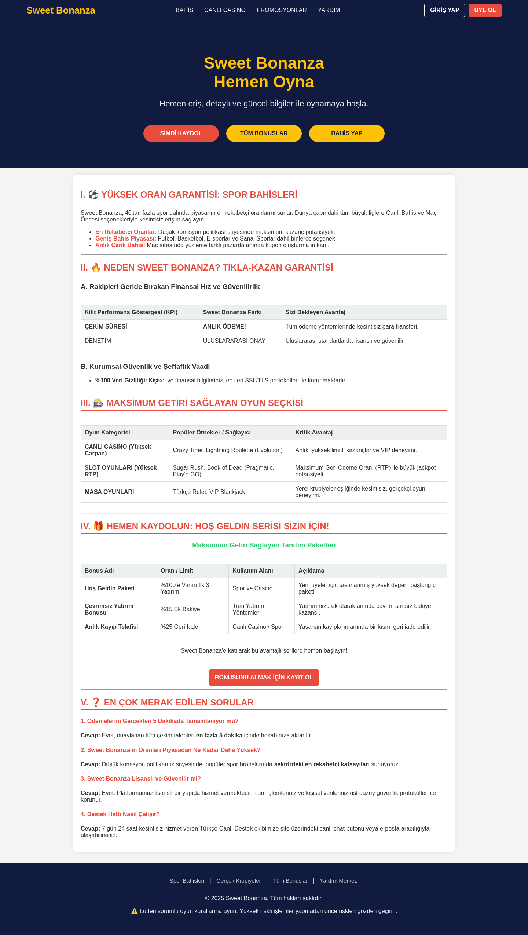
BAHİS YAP (346, 133)
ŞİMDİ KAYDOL (181, 133)
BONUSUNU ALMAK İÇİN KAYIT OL (264, 677)
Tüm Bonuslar (290, 880)
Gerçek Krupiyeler (238, 880)
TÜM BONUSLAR (264, 133)
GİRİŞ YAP (444, 10)
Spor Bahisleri (187, 880)
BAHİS (184, 10)
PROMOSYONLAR (282, 10)
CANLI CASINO (225, 10)
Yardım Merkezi (339, 880)
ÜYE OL (485, 10)
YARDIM (329, 10)
